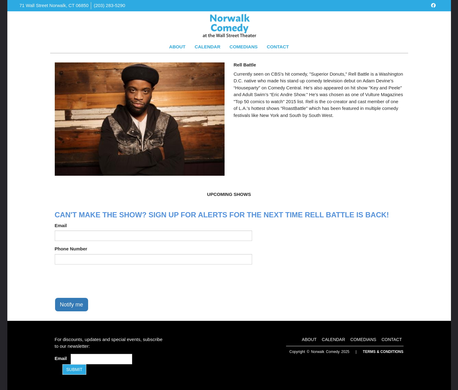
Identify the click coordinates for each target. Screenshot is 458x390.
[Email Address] (101, 359)
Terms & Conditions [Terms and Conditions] (383, 352)
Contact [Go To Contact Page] (278, 46)
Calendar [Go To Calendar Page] (207, 46)
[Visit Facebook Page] (433, 5)
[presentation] (101, 281)
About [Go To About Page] (177, 46)
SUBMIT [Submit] (74, 369)
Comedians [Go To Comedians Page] (243, 46)
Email (61, 225)
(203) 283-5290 (109, 5)
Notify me (71, 305)
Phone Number (71, 248)
